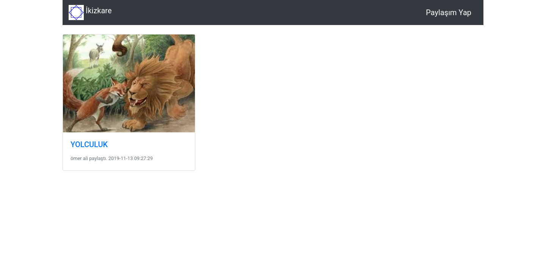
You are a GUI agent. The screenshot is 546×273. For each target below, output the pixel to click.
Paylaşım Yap (448, 12)
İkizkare (90, 12)
